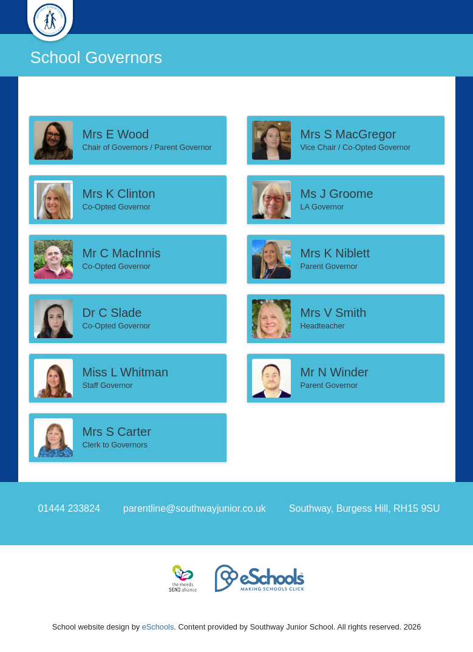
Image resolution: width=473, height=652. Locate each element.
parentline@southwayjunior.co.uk (194, 508)
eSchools (158, 626)
